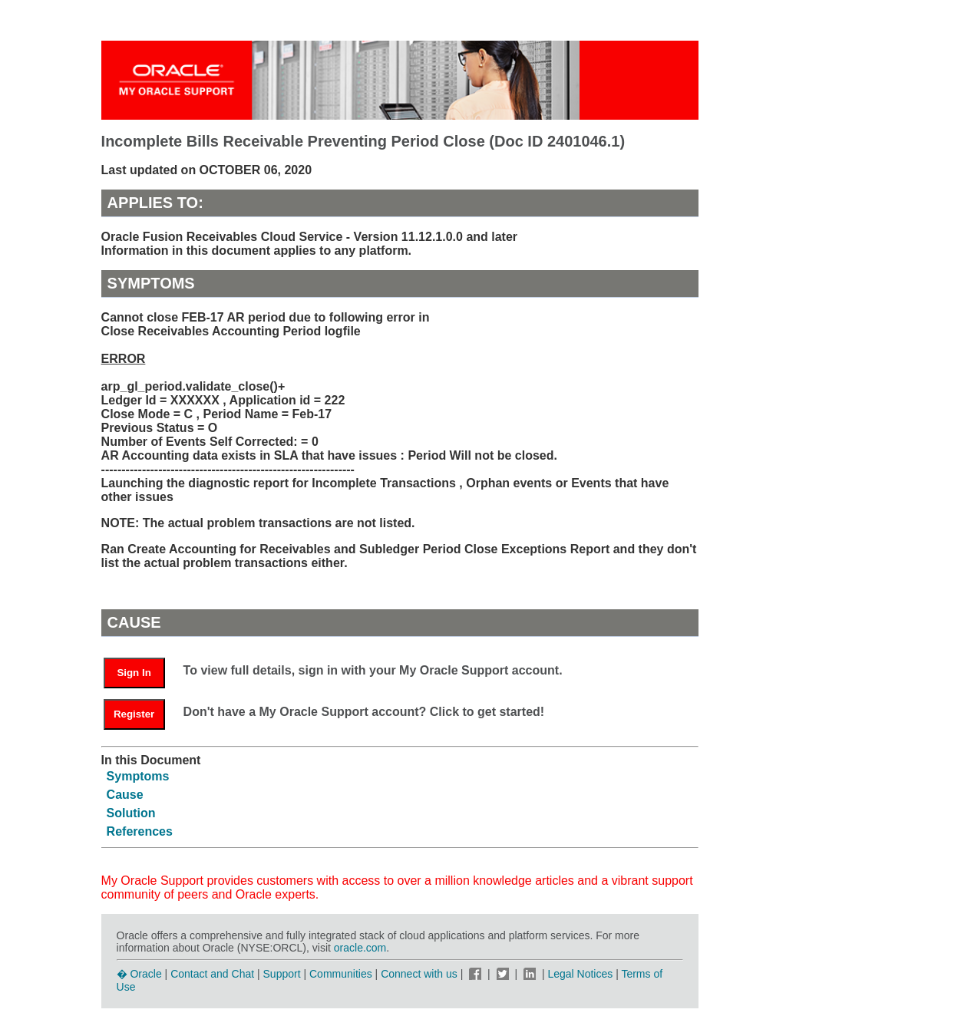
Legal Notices (580, 974)
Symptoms (138, 776)
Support (282, 974)
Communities (340, 974)
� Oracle (139, 974)
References (140, 831)
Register (134, 714)
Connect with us (421, 974)
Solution (131, 813)
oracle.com (360, 948)
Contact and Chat (212, 974)
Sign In (133, 672)
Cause (125, 794)
